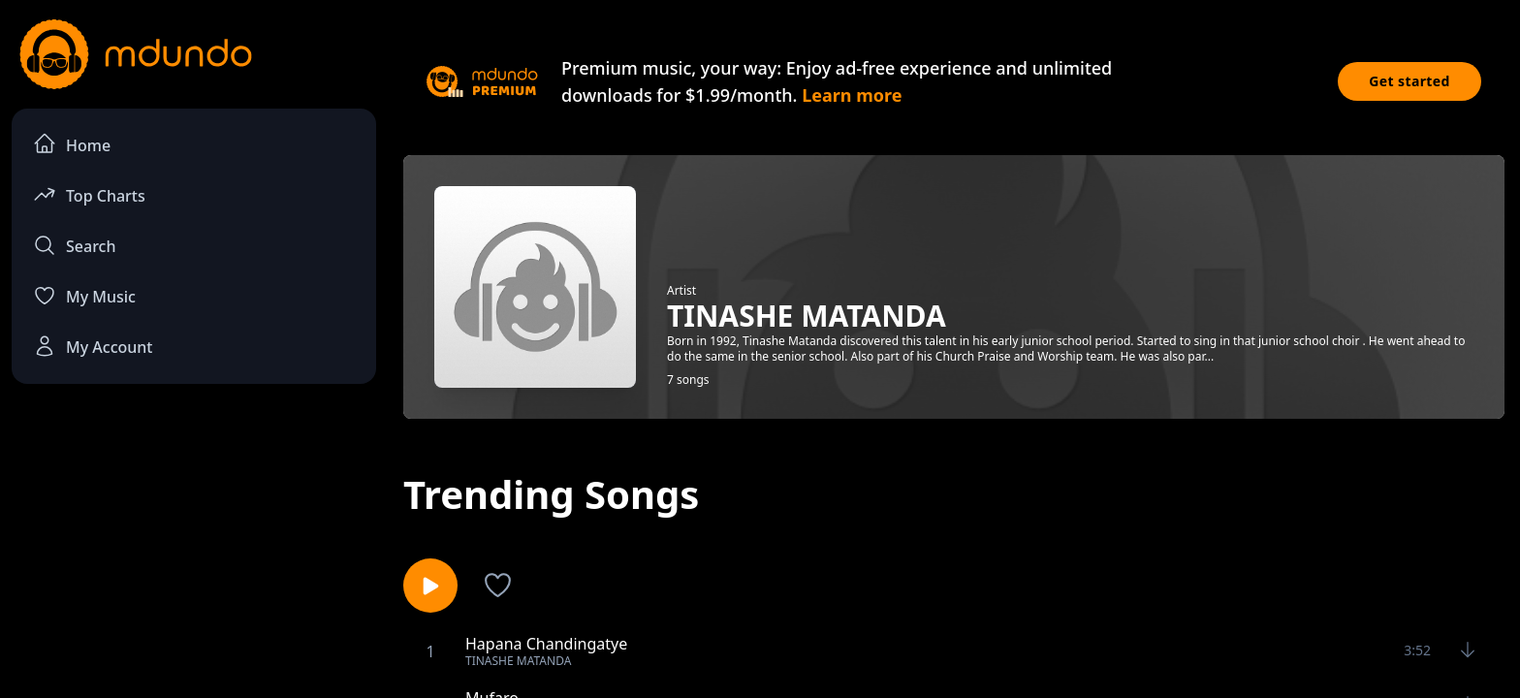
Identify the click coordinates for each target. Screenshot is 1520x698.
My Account (92, 346)
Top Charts (89, 194)
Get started (1409, 81)
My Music (84, 295)
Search (74, 245)
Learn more (852, 95)
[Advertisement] (194, 558)
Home (72, 144)
